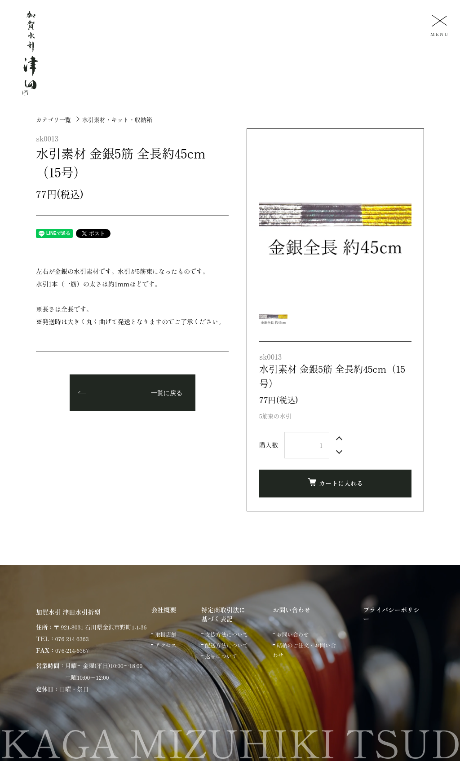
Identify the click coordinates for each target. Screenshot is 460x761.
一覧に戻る (166, 393)
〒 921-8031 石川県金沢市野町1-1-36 (99, 627)
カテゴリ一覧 (53, 119)
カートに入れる (335, 483)
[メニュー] (438, 24)
